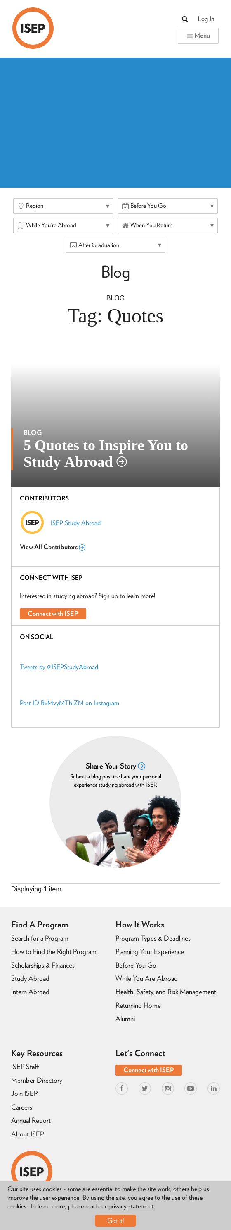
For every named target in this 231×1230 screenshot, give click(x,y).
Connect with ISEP (53, 613)
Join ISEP (24, 1093)
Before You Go (136, 965)
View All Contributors (52, 547)
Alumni (125, 1018)
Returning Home (138, 1005)
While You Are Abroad (147, 978)
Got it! (115, 1221)
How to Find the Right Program (54, 951)
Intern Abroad (30, 991)
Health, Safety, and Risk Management (166, 991)
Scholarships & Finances (43, 965)
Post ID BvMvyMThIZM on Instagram (69, 703)
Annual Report (31, 1120)
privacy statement (131, 1206)
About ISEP (27, 1134)
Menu (198, 35)
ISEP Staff (25, 1066)
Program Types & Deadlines (153, 938)
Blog (115, 298)
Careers (21, 1107)
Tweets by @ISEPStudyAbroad (59, 667)
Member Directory (36, 1080)
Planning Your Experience (150, 951)
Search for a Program (39, 938)
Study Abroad (30, 978)
